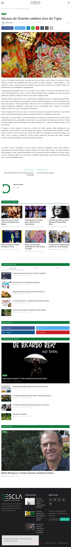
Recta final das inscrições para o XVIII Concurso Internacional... (34, 222)
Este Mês (35, 268)
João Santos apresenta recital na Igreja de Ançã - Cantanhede (19, 174)
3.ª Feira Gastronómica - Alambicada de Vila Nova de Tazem (31, 301)
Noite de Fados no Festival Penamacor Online (10, 246)
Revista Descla (7, 23)
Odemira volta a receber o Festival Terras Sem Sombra (29, 310)
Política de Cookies (63, 543)
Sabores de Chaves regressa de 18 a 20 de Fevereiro (29, 291)
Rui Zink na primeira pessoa (45, 173)
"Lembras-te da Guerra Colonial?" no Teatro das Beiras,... (30, 273)
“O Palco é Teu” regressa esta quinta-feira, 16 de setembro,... (59, 246)
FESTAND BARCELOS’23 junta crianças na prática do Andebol (40, 516)
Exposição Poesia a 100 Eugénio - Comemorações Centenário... (40, 503)
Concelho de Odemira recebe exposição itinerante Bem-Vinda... (59, 222)
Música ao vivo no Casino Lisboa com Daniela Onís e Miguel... (10, 222)
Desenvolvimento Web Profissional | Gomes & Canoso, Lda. (30, 386)
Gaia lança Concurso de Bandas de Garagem (26, 282)
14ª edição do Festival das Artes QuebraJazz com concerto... (31, 405)
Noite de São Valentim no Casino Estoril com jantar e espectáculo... (40, 528)
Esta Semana (12, 268)
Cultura (7, 8)
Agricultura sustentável (20, 414)
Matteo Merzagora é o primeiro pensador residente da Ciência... (28, 473)
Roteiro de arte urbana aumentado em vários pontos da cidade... (35, 247)
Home (2, 8)
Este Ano (58, 268)
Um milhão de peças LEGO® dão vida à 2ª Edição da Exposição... (32, 395)
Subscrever (64, 519)
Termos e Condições (50, 543)
